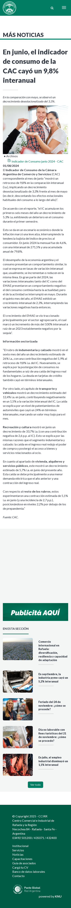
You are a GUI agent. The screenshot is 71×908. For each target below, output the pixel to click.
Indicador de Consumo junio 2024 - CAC (37, 161)
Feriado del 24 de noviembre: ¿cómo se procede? (52, 705)
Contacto (18, 876)
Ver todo (35, 784)
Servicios (18, 850)
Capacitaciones (22, 859)
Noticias (17, 854)
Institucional (20, 846)
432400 (51, 838)
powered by (50, 896)
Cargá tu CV (20, 867)
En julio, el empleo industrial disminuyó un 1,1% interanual (53, 761)
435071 (39, 838)
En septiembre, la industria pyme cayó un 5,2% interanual (53, 678)
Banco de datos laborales (28, 871)
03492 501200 (22, 838)
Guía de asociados (24, 863)
